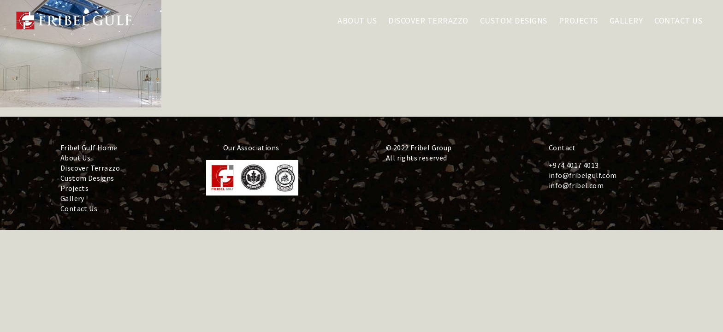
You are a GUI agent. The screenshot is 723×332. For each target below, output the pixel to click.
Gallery (72, 198)
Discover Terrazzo (90, 167)
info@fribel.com (576, 185)
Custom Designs (87, 178)
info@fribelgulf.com (583, 175)
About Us (75, 157)
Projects (74, 188)
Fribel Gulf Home (88, 147)
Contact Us (78, 208)
